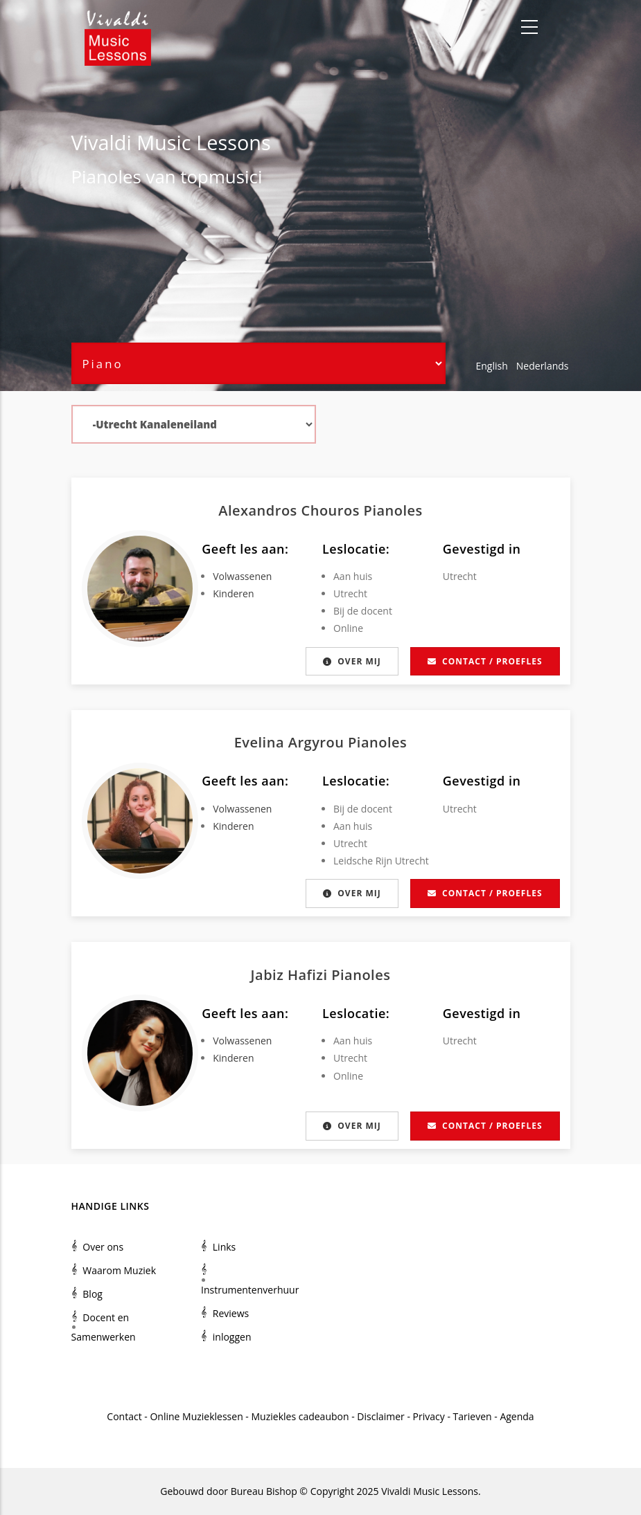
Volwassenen (242, 576)
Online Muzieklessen (196, 1416)
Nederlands (542, 365)
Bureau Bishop (264, 1491)
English (492, 365)
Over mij (351, 661)
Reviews (231, 1313)
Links (224, 1246)
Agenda (517, 1416)
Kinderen (233, 593)
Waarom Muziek (119, 1270)
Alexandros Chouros (290, 510)
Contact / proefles (485, 661)
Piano (94, 176)
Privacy (429, 1416)
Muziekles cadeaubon (300, 1416)
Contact (124, 1416)
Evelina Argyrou (291, 742)
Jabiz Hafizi (291, 974)
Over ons (102, 1246)
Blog (92, 1293)
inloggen (232, 1336)
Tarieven (472, 1416)
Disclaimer (380, 1416)
